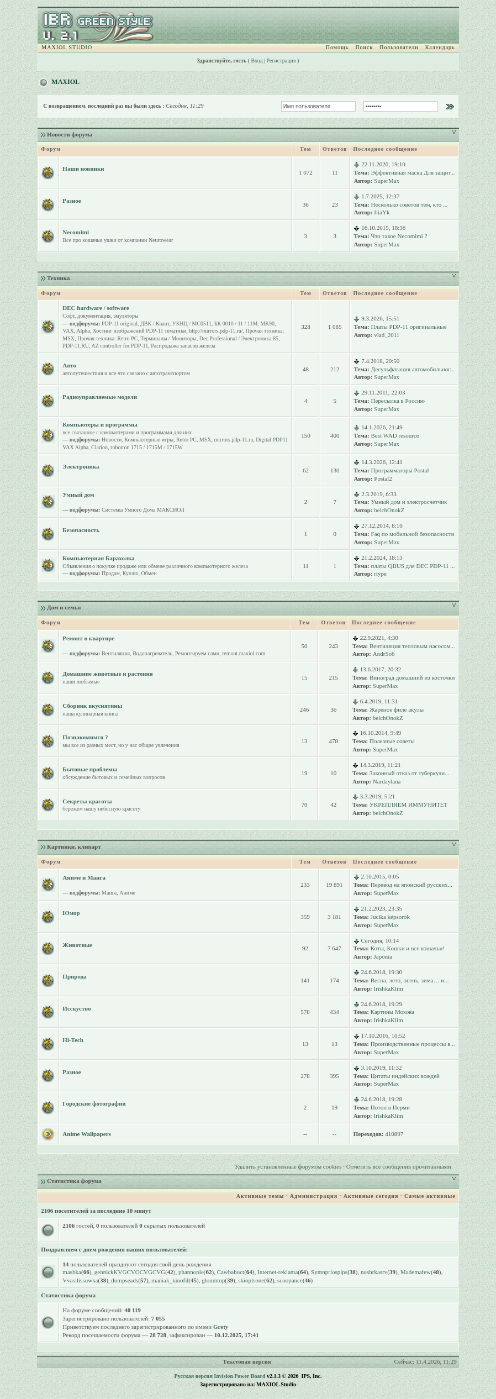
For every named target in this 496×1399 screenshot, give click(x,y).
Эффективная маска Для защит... (413, 172)
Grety (220, 1326)
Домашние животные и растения (107, 673)
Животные (77, 945)
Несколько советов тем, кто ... (409, 204)
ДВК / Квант (155, 323)
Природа (74, 976)
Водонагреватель (152, 653)
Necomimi (75, 232)
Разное (71, 200)
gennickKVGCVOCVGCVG (129, 1272)
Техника (58, 278)
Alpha (82, 331)
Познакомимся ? (85, 737)
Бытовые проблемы (89, 769)
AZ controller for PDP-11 (120, 346)
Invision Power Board (239, 1376)
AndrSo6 (384, 653)
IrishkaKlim (388, 988)
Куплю (131, 573)
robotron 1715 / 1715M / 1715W (146, 447)
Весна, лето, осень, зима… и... (410, 980)
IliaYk (381, 212)
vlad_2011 (386, 335)
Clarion (99, 447)
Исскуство (76, 1008)
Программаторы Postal (400, 470)
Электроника (80, 466)
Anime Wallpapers (86, 1133)
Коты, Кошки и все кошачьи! (408, 948)
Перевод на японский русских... (411, 884)
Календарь (440, 47)
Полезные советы (392, 741)
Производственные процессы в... (413, 1043)
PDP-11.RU (75, 346)
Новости (112, 439)
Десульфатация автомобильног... (413, 369)
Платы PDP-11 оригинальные (409, 326)
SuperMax (386, 180)
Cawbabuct (230, 1272)
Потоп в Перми (390, 1107)
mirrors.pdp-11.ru (234, 439)
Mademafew (415, 1272)
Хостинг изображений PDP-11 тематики (139, 331)
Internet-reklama (277, 1272)
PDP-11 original (120, 323)
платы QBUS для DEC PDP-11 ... (413, 565)
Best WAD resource (395, 435)
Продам (111, 573)
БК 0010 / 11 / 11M (236, 323)
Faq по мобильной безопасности (413, 533)
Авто (69, 365)
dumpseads (124, 1280)
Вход (257, 60)
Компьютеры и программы (100, 424)
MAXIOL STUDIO (66, 47)
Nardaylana (387, 781)
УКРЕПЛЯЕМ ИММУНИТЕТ (408, 804)
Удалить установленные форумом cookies (288, 1166)
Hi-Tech (72, 1040)
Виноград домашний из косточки (412, 677)
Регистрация (281, 60)
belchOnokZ (389, 510)
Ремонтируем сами (197, 653)
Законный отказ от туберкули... (409, 773)
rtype (380, 573)
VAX (67, 331)
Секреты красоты (87, 801)
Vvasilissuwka (80, 1280)
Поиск (364, 47)
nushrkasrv (374, 1272)
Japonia (383, 956)
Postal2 (383, 478)
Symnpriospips (329, 1272)
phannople (191, 1272)
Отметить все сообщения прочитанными (398, 1166)
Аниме (127, 893)
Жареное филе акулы (397, 709)
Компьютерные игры (148, 439)
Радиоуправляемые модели (99, 396)
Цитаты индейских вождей (405, 1075)
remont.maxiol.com (243, 653)
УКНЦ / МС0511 (192, 323)
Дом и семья (64, 607)
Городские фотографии (93, 1103)
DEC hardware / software (95, 307)
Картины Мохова (392, 1011)
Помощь (337, 47)
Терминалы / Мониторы (168, 338)
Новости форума (69, 134)
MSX (205, 439)
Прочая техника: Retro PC (107, 338)
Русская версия (194, 1376)
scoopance (290, 1280)
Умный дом (78, 494)
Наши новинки (83, 168)
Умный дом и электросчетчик (409, 501)
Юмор (71, 912)
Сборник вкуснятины (92, 705)
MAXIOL (65, 82)
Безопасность (80, 530)
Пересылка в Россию (398, 400)
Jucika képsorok (390, 916)
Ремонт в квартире (88, 638)
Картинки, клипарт (74, 846)
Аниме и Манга (83, 877)
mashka (71, 1272)
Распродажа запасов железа (183, 346)
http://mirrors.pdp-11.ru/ (215, 331)
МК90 (267, 323)
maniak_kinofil (169, 1280)
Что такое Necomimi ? (399, 236)
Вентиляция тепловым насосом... (412, 646)
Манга (109, 893)
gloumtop (213, 1280)
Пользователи (398, 47)
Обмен (149, 573)
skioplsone (251, 1280)
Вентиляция (116, 653)
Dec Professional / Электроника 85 (238, 338)
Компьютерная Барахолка (98, 558)
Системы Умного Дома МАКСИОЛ (143, 510)
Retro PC (186, 439)
